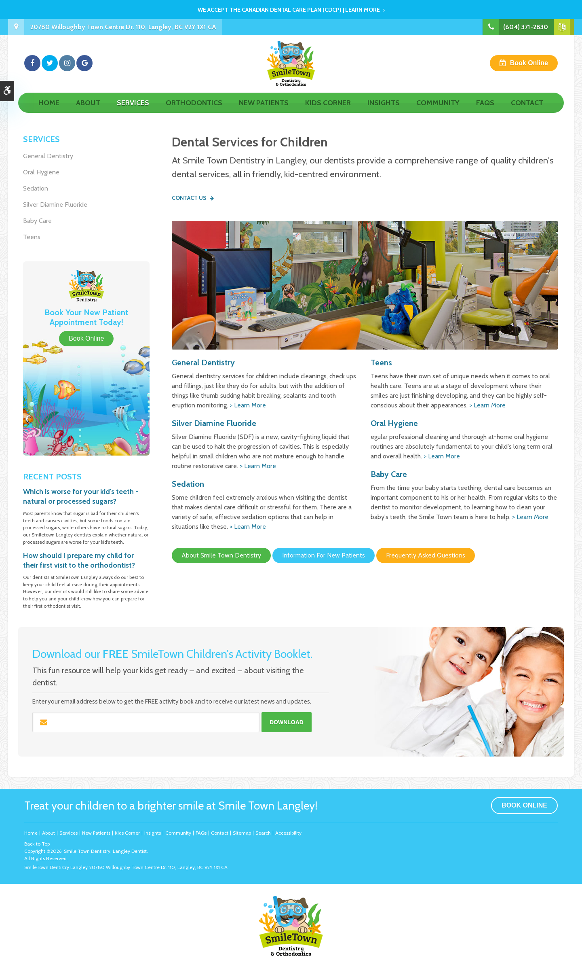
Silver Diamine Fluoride (214, 423)
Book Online (529, 67)
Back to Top (37, 844)
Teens (381, 362)
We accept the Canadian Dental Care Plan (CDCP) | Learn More (289, 9)
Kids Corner (328, 112)
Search (263, 833)
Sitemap (242, 833)
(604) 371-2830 (525, 27)
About (88, 112)
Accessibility (288, 833)
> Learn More (248, 405)
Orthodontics (194, 112)
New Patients (264, 112)
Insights (383, 112)
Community (438, 112)
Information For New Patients (323, 555)
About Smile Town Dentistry (221, 555)
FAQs (485, 112)
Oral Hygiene (394, 423)
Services (133, 112)
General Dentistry (203, 362)
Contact (527, 112)
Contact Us (189, 197)
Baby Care (389, 474)
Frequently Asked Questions (425, 555)
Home (48, 112)
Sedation (188, 484)
